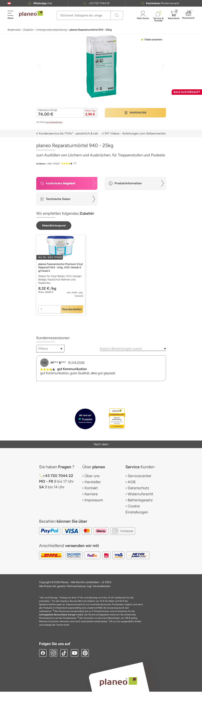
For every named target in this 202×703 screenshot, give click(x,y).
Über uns (92, 476)
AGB (131, 482)
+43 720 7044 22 (99, 3)
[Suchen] (117, 15)
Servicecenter (139, 476)
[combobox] (50, 348)
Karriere (91, 494)
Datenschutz (138, 488)
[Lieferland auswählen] (9, 3)
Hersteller (92, 482)
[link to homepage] (31, 14)
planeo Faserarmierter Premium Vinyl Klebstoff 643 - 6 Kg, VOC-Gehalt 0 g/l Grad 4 (60, 267)
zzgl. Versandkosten (53, 122)
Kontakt (91, 488)
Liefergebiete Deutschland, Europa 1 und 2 (61, 614)
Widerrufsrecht (140, 494)
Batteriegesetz (140, 500)
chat (42, 3)
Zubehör (28, 29)
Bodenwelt (14, 29)
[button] (9, 3)
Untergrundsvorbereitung (51, 29)
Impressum (93, 500)
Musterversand (162, 3)
